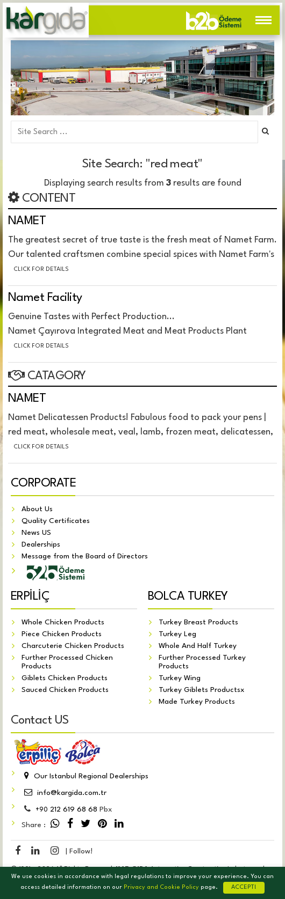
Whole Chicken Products (63, 622)
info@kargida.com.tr (64, 793)
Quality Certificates (56, 521)
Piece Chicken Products (62, 634)
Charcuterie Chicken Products (73, 646)
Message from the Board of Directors (85, 556)
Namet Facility (45, 298)
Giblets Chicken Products (65, 678)
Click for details (41, 269)
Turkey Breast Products (198, 622)
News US (36, 532)
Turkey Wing (180, 678)
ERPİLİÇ (30, 596)
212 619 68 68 (66, 809)
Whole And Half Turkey (198, 646)
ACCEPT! (243, 887)
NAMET (27, 221)
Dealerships (41, 544)
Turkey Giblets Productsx (202, 690)
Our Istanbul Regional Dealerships (85, 776)
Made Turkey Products (197, 701)
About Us (37, 509)
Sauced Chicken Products (65, 690)
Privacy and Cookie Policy (161, 887)
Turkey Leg (177, 634)
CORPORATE (43, 483)
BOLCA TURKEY (188, 596)
